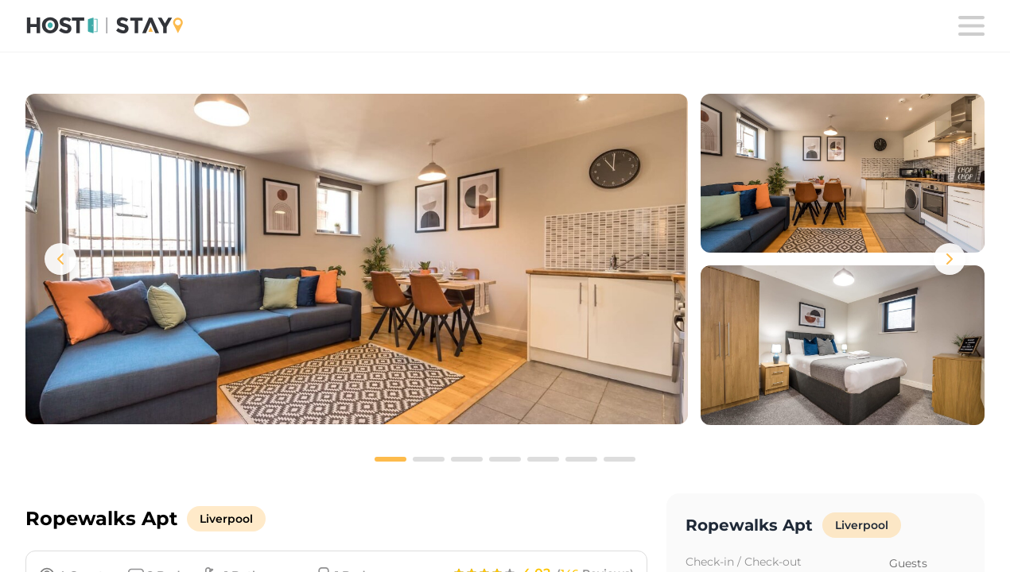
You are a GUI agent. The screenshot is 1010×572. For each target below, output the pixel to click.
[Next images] (949, 259)
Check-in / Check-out (744, 562)
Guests (908, 563)
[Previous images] (60, 259)
